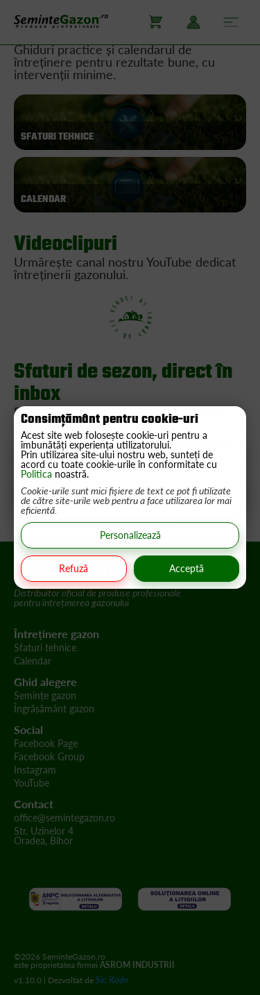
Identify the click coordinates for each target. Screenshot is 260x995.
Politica (38, 474)
